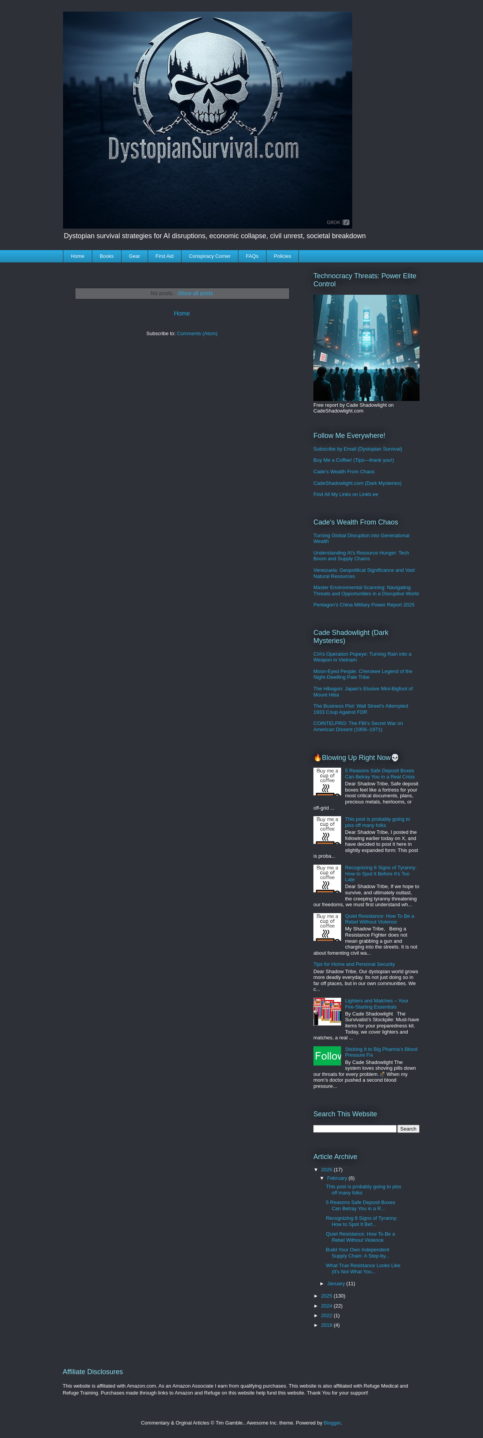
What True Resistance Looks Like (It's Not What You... (363, 1268)
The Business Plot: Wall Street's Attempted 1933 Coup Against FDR (360, 709)
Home (78, 256)
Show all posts (195, 293)
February (338, 1178)
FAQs (252, 256)
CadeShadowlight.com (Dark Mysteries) (357, 483)
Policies (282, 256)
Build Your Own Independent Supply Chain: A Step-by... (357, 1253)
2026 (327, 1169)
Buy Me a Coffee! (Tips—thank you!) (353, 460)
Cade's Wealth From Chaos (344, 471)
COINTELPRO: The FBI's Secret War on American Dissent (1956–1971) (358, 726)
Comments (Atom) (197, 333)
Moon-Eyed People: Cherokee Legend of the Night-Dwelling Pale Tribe (362, 674)
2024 (327, 1306)
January (336, 1283)
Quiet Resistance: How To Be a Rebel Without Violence (379, 919)
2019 (327, 1325)
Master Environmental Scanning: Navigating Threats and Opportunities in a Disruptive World (366, 590)
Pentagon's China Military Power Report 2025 (364, 605)
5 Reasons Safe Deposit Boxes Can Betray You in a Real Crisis (380, 774)
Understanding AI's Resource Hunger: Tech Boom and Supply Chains (361, 556)
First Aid (164, 256)
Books (106, 256)
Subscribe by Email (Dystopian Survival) (357, 449)
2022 (327, 1315)
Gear (134, 256)
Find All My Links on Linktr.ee (345, 494)
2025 (327, 1296)
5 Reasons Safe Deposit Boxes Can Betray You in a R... (360, 1205)
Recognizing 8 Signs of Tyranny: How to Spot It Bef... (361, 1221)
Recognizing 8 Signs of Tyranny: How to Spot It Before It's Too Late (380, 873)
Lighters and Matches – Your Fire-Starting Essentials (376, 1004)
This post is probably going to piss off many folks (377, 822)
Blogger (332, 1423)
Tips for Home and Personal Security (354, 964)
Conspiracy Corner (209, 256)
